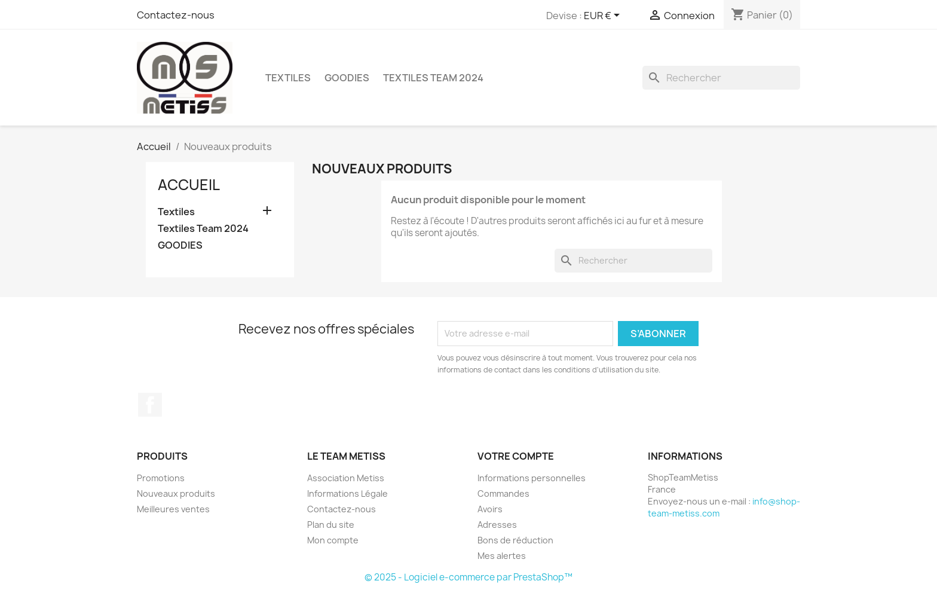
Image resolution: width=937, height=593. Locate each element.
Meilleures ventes (173, 509)
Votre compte (515, 456)
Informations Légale (347, 493)
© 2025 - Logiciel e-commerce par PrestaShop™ (468, 577)
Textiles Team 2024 (433, 77)
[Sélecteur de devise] (604, 16)
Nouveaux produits (176, 493)
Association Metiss (345, 478)
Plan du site (330, 524)
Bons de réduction (515, 540)
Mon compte (333, 540)
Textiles (288, 77)
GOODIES (346, 77)
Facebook (150, 405)
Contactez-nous (176, 15)
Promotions (161, 478)
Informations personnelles (531, 478)
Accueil (189, 185)
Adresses (497, 524)
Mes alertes (501, 555)
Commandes (503, 493)
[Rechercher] (721, 78)
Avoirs (490, 509)
